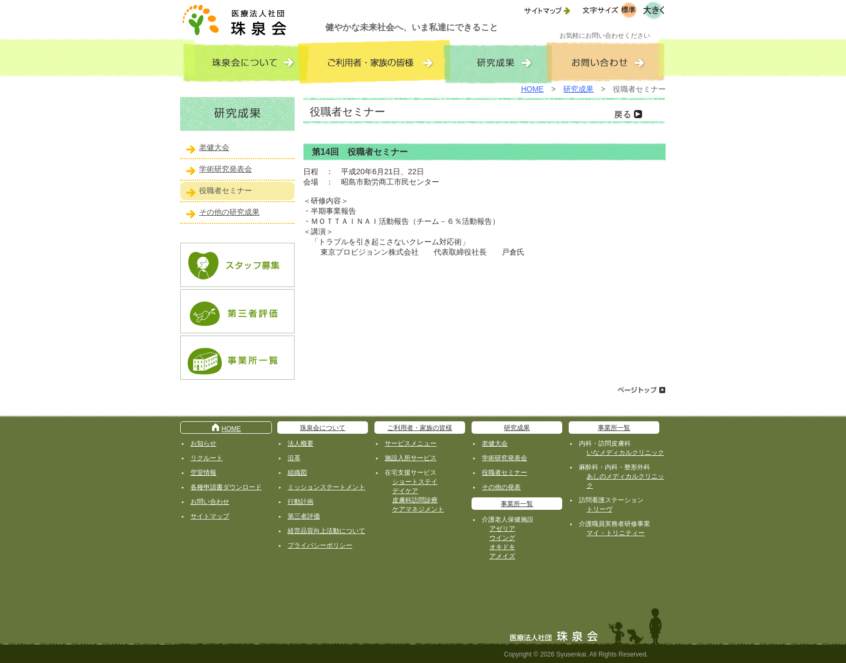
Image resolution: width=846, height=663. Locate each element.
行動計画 (300, 501)
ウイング (502, 538)
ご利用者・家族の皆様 (419, 428)
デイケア (405, 491)
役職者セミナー (225, 190)
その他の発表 (501, 487)
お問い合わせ (209, 501)
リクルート (206, 458)
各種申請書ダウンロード (226, 487)
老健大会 (214, 147)
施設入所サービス (410, 458)
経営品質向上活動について (326, 531)
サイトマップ (209, 516)
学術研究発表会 (225, 169)
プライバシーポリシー (320, 545)
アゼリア (502, 528)
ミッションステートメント (326, 487)
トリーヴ (599, 509)
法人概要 (300, 443)
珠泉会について (322, 428)
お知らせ (203, 443)
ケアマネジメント (418, 509)
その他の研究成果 (229, 212)
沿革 (294, 458)
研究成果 (578, 89)
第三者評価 (304, 516)
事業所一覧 (517, 504)
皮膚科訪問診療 (415, 500)
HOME (532, 89)
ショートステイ (415, 482)
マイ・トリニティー (615, 533)
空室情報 (203, 472)
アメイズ (502, 556)
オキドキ (502, 547)
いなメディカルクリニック (625, 452)
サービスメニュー (410, 443)
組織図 (297, 472)
